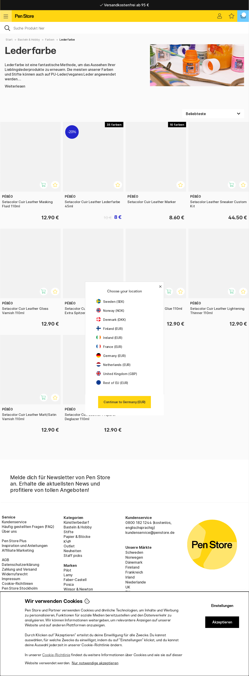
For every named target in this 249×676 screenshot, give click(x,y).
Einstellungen (222, 606)
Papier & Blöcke (77, 536)
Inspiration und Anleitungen (25, 545)
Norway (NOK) (110, 311)
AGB (5, 560)
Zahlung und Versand (19, 569)
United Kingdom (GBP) (116, 374)
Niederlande (135, 582)
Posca (69, 584)
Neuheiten (72, 551)
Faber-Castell (75, 579)
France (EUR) (109, 347)
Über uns (9, 531)
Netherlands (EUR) (113, 365)
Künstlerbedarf (76, 522)
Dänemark (134, 562)
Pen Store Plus (14, 541)
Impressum (11, 578)
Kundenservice (14, 522)
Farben (49, 39)
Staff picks (73, 555)
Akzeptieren (222, 622)
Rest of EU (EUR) (112, 383)
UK (127, 587)
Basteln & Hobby (29, 39)
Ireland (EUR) (109, 338)
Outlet (69, 546)
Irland (130, 577)
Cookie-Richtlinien (17, 583)
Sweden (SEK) (110, 301)
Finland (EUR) (109, 329)
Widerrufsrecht (15, 574)
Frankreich (134, 572)
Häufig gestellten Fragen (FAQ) (28, 526)
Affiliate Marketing (18, 550)
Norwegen (134, 557)
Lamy (68, 575)
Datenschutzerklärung (20, 564)
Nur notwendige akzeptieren (95, 663)
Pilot (67, 570)
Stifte (69, 532)
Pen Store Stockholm (20, 588)
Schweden (134, 552)
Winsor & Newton (78, 589)
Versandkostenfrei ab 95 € (124, 5)
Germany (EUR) (111, 356)
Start (9, 39)
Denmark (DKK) (111, 320)
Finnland (132, 567)
